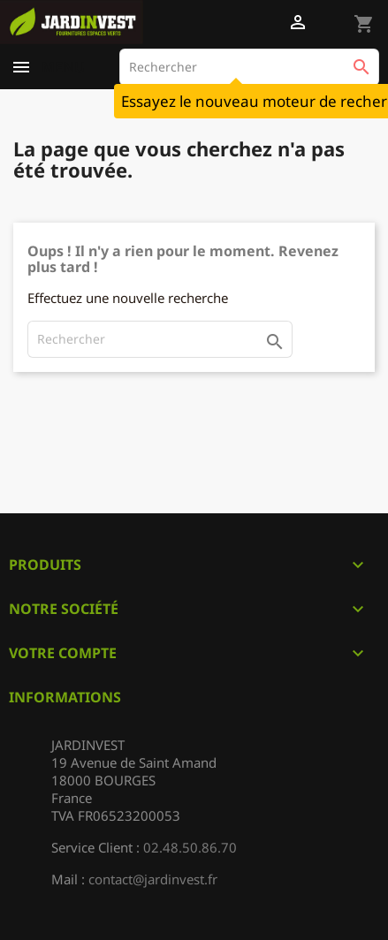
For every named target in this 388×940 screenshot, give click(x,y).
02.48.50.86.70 (190, 847)
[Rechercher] (249, 67)
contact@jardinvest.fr (152, 879)
